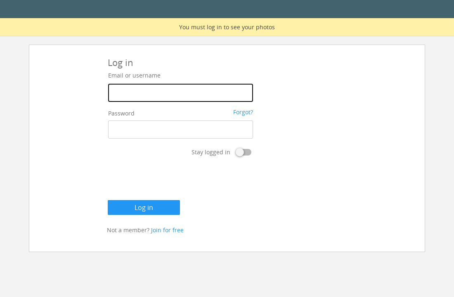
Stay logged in (211, 152)
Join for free (167, 230)
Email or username (134, 75)
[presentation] (170, 180)
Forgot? (243, 112)
